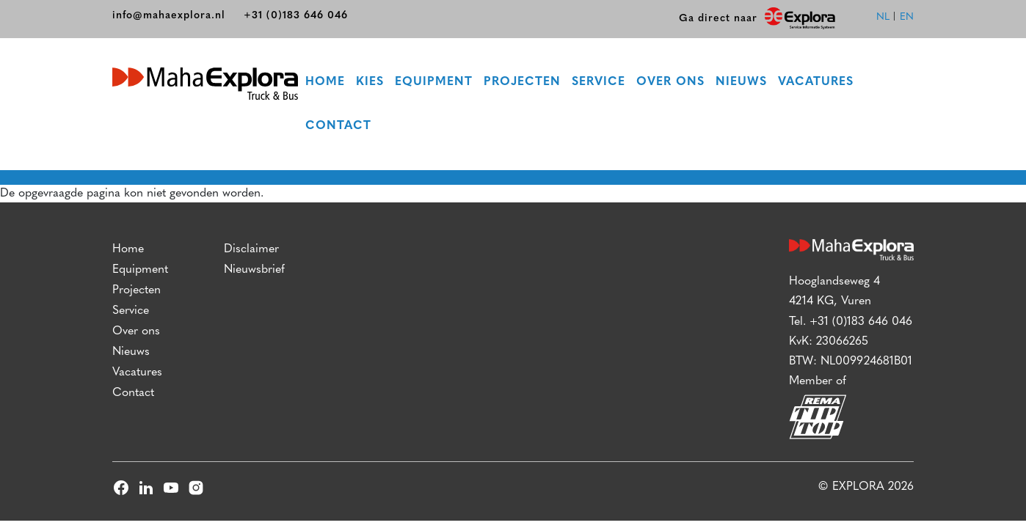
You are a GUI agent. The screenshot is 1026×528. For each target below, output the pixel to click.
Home (325, 82)
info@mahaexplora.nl (168, 15)
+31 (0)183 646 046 (296, 15)
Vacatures (816, 82)
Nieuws (741, 82)
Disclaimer (251, 249)
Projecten (522, 82)
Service (598, 82)
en (907, 17)
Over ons (670, 82)
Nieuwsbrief (254, 270)
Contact (338, 126)
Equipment (434, 82)
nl (882, 17)
